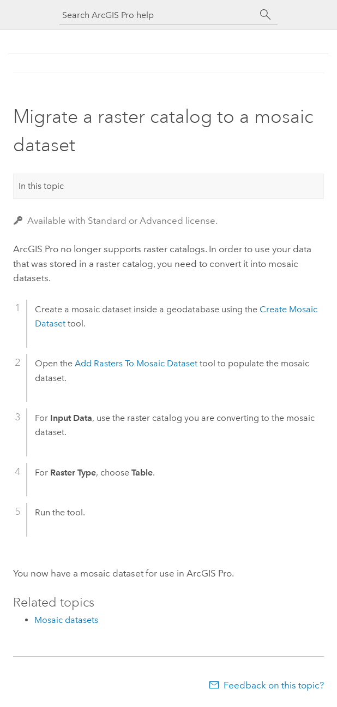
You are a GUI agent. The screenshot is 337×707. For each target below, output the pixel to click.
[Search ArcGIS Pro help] (157, 15)
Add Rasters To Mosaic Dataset (136, 363)
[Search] (265, 14)
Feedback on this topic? (274, 685)
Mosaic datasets (66, 620)
